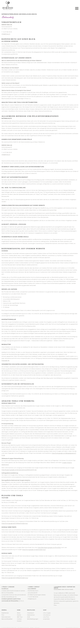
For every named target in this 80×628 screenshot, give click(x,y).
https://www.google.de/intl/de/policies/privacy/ (15, 577)
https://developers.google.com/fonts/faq (49, 547)
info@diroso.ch (6, 34)
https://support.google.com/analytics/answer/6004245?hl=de (19, 470)
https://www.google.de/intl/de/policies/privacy (15, 523)
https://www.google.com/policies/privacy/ (34, 549)
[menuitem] (7, 615)
